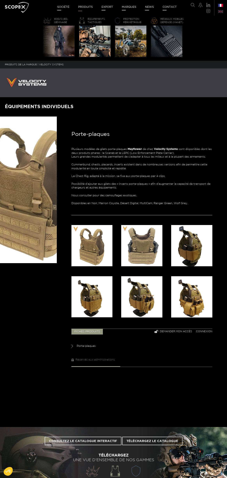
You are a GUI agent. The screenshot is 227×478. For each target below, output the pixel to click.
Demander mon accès (173, 331)
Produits (85, 7)
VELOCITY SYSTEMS (51, 64)
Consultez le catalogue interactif (83, 441)
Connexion (204, 331)
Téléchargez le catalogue (152, 441)
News (149, 7)
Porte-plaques (83, 346)
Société (63, 7)
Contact (170, 7)
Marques (129, 7)
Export (107, 7)
